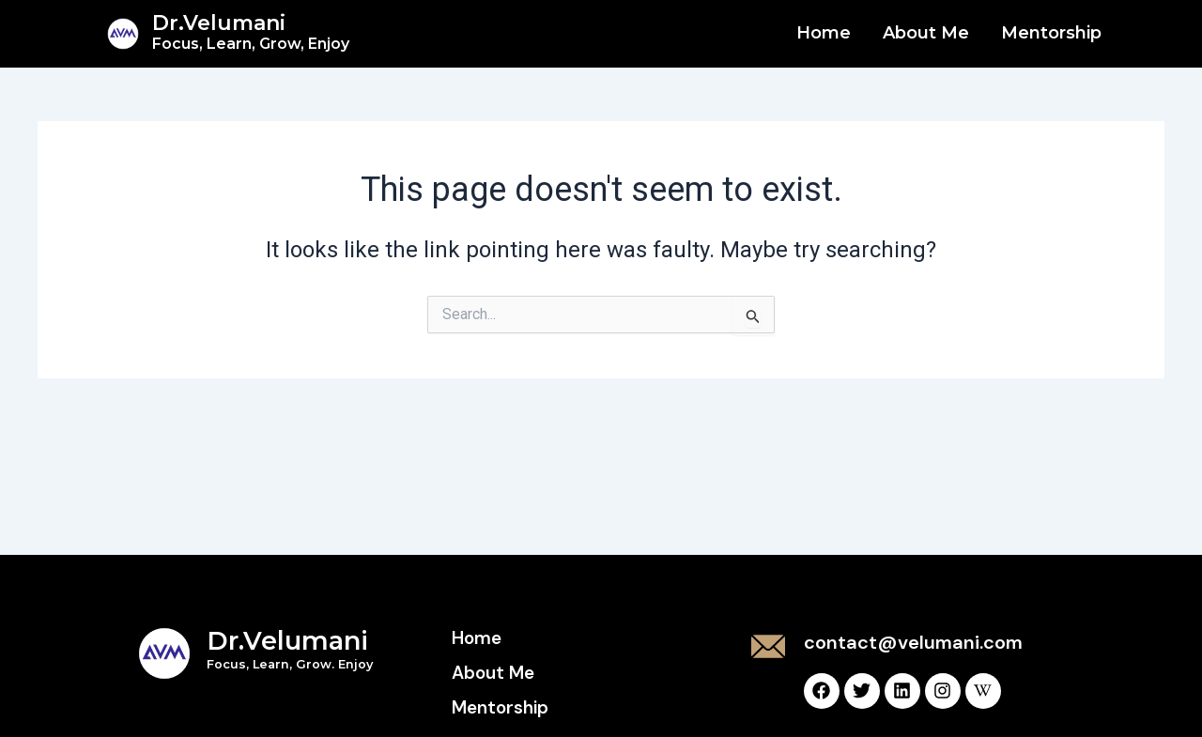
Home (823, 33)
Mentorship (1051, 33)
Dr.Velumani (250, 31)
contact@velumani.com (913, 642)
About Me (926, 33)
